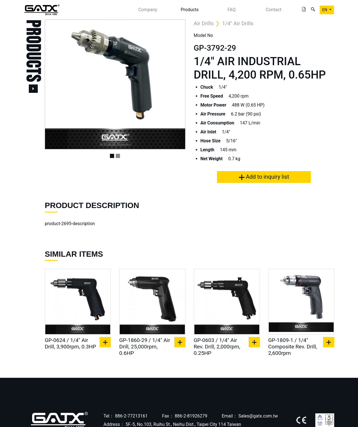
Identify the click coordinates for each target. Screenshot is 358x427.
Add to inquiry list (264, 176)
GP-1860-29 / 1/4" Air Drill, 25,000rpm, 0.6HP (144, 346)
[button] (55, 84)
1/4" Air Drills (237, 23)
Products (190, 9)
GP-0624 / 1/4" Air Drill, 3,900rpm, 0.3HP (70, 343)
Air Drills (204, 23)
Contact (273, 9)
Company (147, 9)
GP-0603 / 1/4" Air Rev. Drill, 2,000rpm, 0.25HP (217, 346)
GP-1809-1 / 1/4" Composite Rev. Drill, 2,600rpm (292, 346)
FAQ (232, 9)
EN (325, 10)
